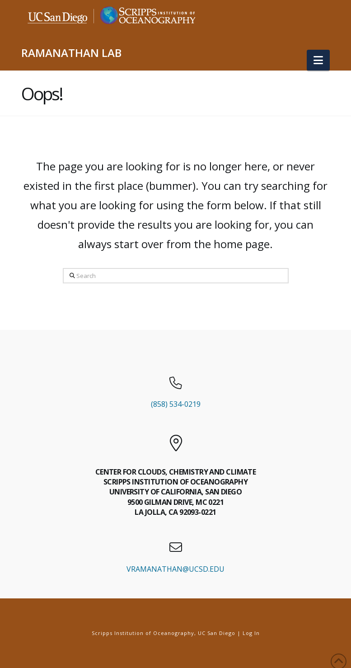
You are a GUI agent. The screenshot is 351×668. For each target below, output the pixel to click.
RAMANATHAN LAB (71, 52)
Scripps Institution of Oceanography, (144, 633)
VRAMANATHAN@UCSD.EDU (175, 569)
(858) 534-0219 (176, 404)
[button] (318, 60)
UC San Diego (216, 633)
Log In (251, 633)
